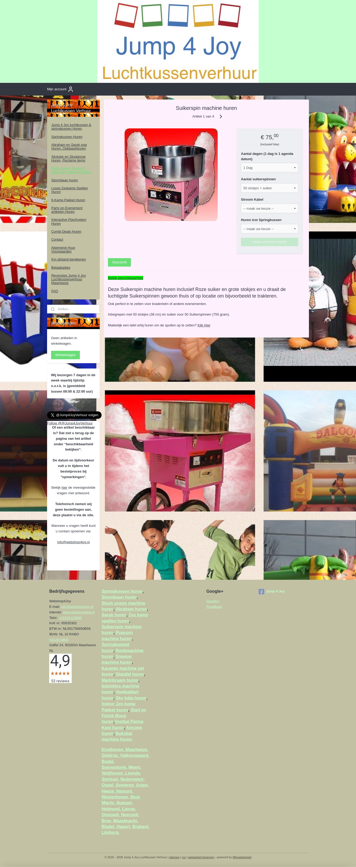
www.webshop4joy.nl (78, 612)
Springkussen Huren (67, 137)
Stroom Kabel (252, 199)
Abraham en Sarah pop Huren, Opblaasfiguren (69, 146)
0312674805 (58, 640)
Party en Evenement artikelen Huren (67, 210)
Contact (57, 239)
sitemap (174, 857)
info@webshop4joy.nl (73, 542)
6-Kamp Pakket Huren (68, 200)
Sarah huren (114, 615)
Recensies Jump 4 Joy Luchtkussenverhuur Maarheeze (68, 279)
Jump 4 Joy (56, 405)
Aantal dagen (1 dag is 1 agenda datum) (267, 156)
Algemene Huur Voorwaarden (63, 249)
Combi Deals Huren (66, 231)
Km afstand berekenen (68, 259)
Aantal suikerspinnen (258, 179)
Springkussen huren (122, 591)
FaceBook (214, 607)
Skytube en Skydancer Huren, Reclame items (68, 158)
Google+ (213, 601)
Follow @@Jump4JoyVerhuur (70, 423)
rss (184, 857)
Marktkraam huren (120, 680)
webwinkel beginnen (201, 857)
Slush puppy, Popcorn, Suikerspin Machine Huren (71, 170)
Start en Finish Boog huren (124, 716)
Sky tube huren (131, 698)
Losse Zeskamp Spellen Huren (69, 190)
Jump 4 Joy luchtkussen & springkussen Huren (71, 127)
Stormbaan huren (64, 180)
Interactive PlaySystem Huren (68, 221)
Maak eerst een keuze (270, 242)
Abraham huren (131, 609)
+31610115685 (70, 618)
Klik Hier (204, 325)
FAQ (54, 291)
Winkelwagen (65, 355)
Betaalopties (60, 267)
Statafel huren (130, 674)
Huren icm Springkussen (261, 220)
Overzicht (119, 262)
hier (64, 487)
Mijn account (60, 89)
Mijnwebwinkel (242, 857)
